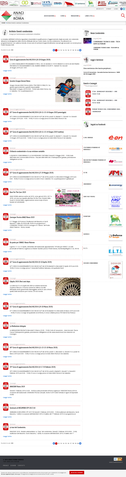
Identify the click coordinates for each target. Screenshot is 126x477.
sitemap (108, 9)
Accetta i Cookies (77, 472)
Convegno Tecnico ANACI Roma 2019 (22, 217)
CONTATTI (21, 465)
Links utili (89, 16)
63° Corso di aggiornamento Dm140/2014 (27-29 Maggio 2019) (31, 172)
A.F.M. (85, 172)
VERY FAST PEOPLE (89, 196)
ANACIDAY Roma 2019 (17, 386)
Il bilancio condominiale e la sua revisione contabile (27, 151)
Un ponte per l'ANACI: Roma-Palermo (22, 242)
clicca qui (17, 474)
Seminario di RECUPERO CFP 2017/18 (22, 407)
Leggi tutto (7, 70)
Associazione (49, 16)
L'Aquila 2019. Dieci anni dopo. (20, 281)
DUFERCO (86, 234)
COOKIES (13, 465)
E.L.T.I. (86, 248)
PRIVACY (6, 465)
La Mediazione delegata (18, 325)
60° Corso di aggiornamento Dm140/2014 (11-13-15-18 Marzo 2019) (34, 347)
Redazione (75, 16)
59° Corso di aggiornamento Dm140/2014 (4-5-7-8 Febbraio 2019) (33, 366)
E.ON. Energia (88, 137)
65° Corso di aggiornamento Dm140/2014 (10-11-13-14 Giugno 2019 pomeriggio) (38, 112)
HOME (3, 23)
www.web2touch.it (116, 462)
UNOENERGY (87, 184)
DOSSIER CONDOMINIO (91, 263)
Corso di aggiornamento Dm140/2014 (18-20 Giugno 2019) (30, 59)
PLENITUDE (87, 216)
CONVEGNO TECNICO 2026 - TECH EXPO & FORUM (106, 43)
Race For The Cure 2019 (18, 192)
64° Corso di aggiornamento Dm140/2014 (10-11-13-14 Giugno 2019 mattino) (37, 132)
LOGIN (116, 9)
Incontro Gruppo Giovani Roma (20, 81)
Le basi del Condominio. (18, 427)
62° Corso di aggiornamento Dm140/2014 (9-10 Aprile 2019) (31, 261)
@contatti (100, 9)
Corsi (62, 16)
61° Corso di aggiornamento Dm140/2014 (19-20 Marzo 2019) (31, 306)
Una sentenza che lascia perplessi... (97, 68)
